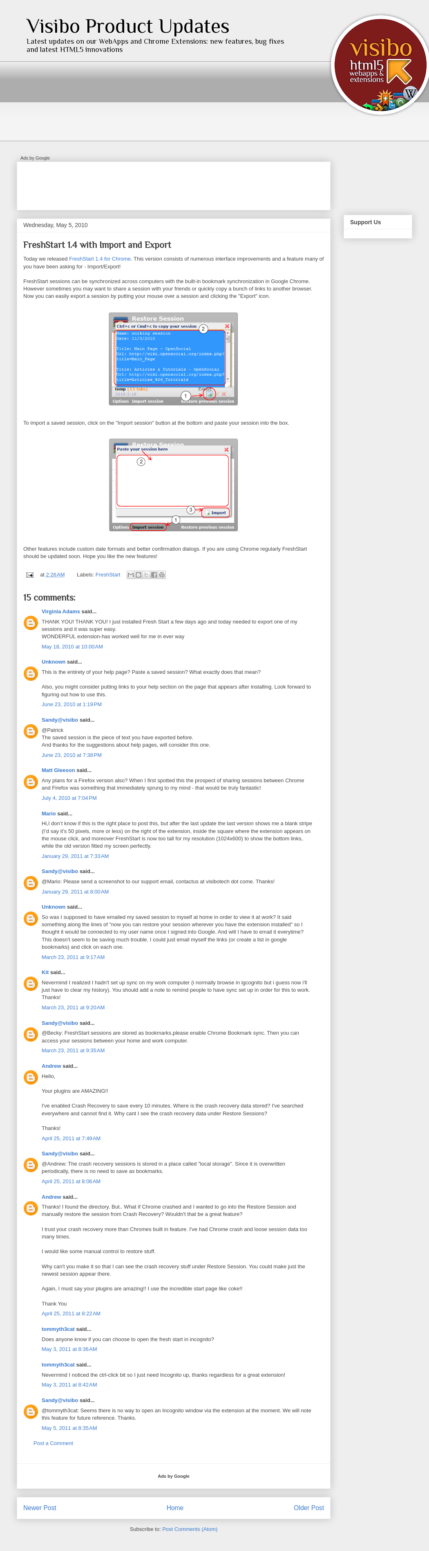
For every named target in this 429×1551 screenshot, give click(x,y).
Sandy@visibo (60, 720)
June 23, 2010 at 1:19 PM (72, 704)
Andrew (51, 1066)
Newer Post (39, 1507)
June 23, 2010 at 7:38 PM (72, 755)
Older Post (309, 1507)
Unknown (54, 662)
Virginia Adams (61, 611)
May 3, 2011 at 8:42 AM (69, 1385)
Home (175, 1507)
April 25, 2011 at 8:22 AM (71, 1313)
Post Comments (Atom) (189, 1529)
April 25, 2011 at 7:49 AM (71, 1138)
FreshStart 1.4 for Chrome (100, 259)
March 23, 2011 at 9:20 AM (73, 1007)
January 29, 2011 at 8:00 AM (75, 892)
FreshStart (108, 575)
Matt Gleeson (58, 770)
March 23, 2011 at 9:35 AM (73, 1050)
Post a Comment (53, 1443)
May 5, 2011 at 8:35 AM (69, 1428)
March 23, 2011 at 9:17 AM (73, 957)
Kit (45, 972)
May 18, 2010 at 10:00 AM (72, 647)
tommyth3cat (58, 1329)
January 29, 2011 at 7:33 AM (75, 856)
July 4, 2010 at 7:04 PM (69, 798)
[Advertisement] (172, 183)
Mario (49, 813)
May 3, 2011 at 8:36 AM (69, 1349)
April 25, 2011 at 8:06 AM (71, 1181)
